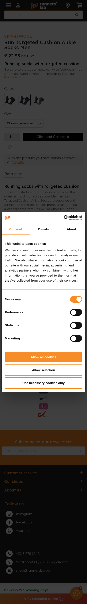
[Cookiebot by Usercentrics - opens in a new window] (63, 218)
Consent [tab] (15, 229)
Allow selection (43, 370)
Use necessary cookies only (43, 383)
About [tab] (71, 229)
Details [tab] (43, 229)
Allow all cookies (43, 357)
